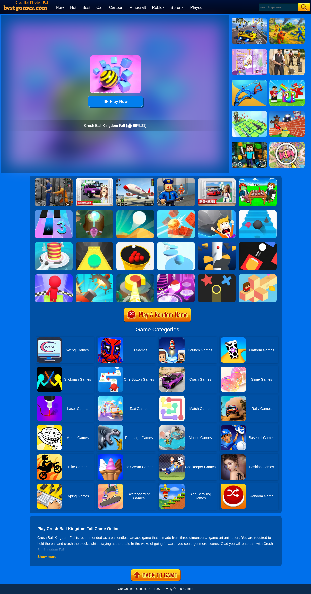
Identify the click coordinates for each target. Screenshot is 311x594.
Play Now (115, 101)
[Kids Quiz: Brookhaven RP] (94, 180)
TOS (157, 589)
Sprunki (177, 7)
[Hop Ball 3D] (176, 276)
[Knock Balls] (176, 212)
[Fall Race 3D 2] (54, 276)
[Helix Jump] (217, 244)
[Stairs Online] (258, 212)
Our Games (125, 589)
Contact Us (143, 589)
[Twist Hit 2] (94, 212)
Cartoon (116, 7)
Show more (46, 557)
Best (86, 7)
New (60, 7)
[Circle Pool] (135, 244)
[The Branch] (258, 276)
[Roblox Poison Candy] (258, 180)
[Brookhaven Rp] (217, 180)
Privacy (167, 589)
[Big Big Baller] (217, 212)
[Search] (278, 7)
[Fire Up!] (258, 244)
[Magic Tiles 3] (54, 212)
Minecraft (137, 7)
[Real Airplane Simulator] (135, 180)
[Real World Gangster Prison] (54, 180)
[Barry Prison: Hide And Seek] (176, 180)
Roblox (158, 7)
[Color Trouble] (217, 276)
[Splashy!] (176, 244)
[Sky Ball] (94, 244)
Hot (73, 7)
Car (99, 7)
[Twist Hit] (135, 276)
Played (196, 7)
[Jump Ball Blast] (94, 276)
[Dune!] (135, 212)
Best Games (185, 589)
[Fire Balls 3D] (54, 244)
